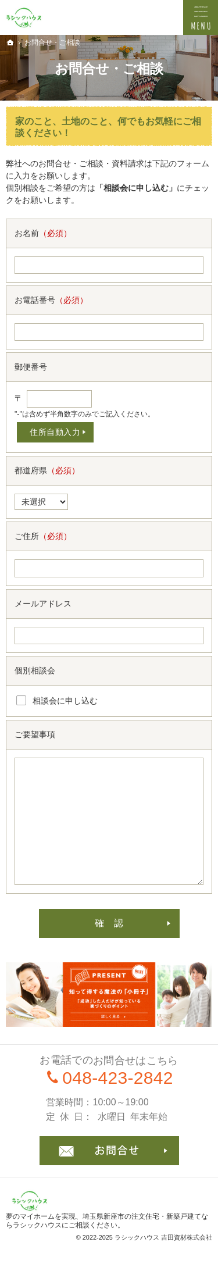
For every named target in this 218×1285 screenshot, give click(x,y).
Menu (200, 17)
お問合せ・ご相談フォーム (109, 1150)
